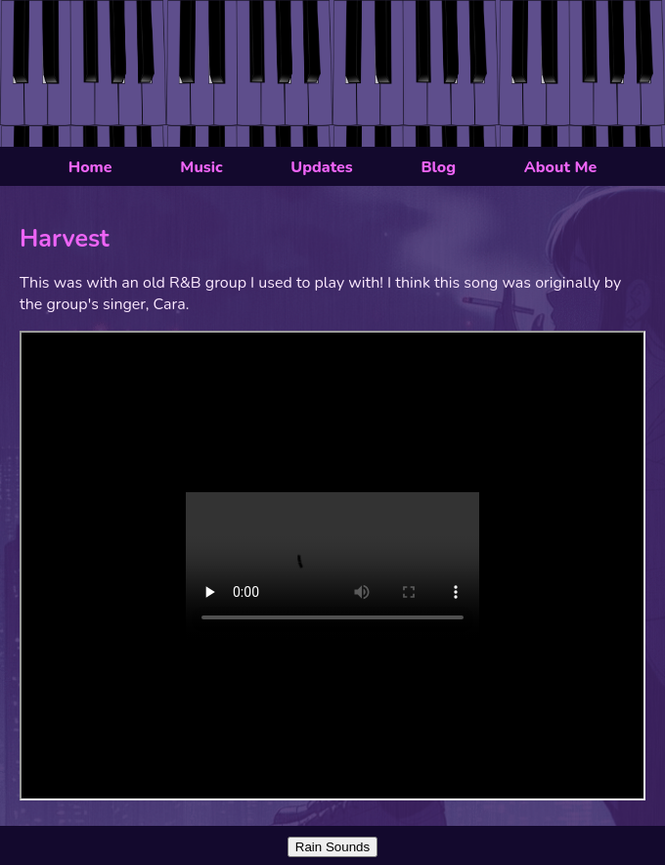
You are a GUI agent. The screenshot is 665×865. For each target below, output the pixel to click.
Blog (438, 167)
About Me (560, 167)
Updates (321, 167)
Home (90, 167)
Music (201, 167)
